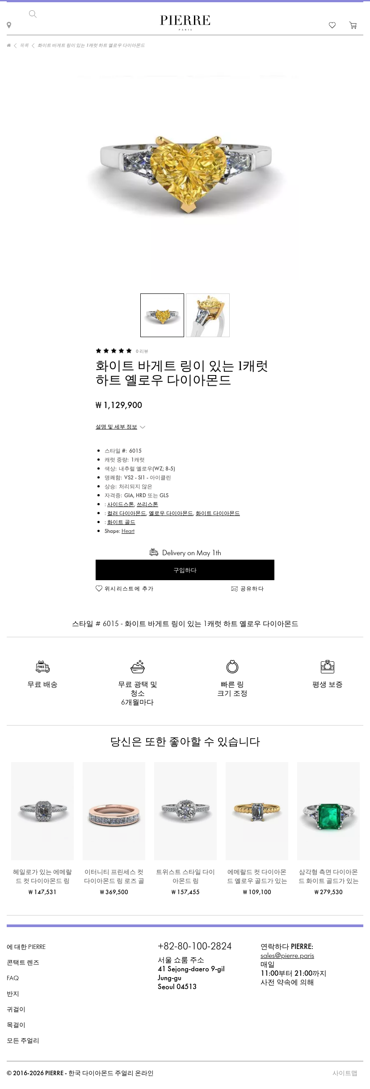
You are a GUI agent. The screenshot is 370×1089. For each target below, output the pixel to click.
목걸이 (16, 1024)
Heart (128, 529)
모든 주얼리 (23, 1039)
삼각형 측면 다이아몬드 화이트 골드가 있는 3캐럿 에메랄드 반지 (329, 876)
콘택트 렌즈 (23, 961)
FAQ (13, 977)
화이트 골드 (121, 521)
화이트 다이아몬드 (218, 512)
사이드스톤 (120, 503)
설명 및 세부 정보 (116, 425)
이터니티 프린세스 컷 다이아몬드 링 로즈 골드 (114, 876)
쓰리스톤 (147, 503)
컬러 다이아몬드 (126, 512)
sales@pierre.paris (287, 954)
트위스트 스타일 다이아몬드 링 (185, 875)
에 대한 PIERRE (26, 946)
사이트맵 (344, 1072)
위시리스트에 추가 (129, 587)
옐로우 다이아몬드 (171, 512)
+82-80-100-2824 (195, 945)
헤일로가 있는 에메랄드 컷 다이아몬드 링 (42, 875)
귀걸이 (16, 1008)
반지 (13, 992)
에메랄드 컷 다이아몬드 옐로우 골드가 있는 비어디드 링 (257, 876)
